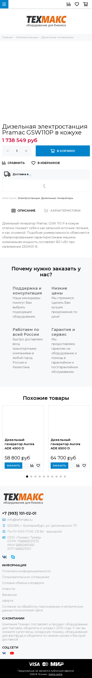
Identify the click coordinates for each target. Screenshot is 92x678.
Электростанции (29, 198)
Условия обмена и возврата (23, 583)
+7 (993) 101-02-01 (19, 513)
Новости (8, 589)
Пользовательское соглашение (25, 577)
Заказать (13, 465)
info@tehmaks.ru (20, 520)
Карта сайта (55, 674)
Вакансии (9, 595)
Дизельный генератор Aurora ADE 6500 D (65, 444)
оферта (7, 601)
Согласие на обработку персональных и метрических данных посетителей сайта (42, 608)
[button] (27, 476)
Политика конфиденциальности (26, 571)
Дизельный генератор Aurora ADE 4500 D (19, 444)
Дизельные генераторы (57, 198)
